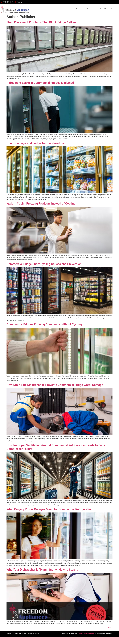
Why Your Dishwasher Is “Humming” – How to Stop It (42, 569)
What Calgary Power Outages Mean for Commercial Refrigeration (49, 509)
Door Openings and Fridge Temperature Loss (36, 143)
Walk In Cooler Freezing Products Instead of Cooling (41, 203)
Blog (105, 9)
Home (70, 9)
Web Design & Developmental (86, 633)
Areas (90, 9)
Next (110, 628)
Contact (113, 9)
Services (79, 9)
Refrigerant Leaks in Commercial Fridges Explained (40, 82)
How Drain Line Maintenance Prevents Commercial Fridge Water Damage (55, 385)
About (99, 9)
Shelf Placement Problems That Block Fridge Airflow (41, 22)
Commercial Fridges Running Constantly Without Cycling (44, 324)
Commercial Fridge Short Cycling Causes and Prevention (44, 264)
